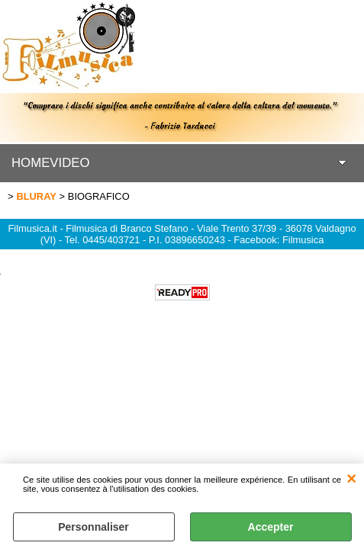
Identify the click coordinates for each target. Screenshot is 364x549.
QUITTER (351, 478)
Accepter (271, 527)
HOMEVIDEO (50, 163)
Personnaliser (93, 527)
